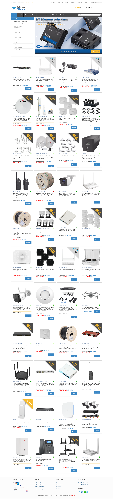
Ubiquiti (20, 14)
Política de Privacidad (39, 490)
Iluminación (17, 32)
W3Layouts (72, 495)
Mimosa (41, 14)
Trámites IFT (80, 2)
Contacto (64, 14)
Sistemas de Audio (18, 37)
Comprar (28, 88)
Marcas (66, 2)
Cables (15, 42)
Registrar (53, 2)
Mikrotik (27, 14)
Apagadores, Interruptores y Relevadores (20, 27)
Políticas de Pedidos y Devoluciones (39, 487)
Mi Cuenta (91, 2)
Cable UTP (17, 49)
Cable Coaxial (18, 44)
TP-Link (34, 14)
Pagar (86, 2)
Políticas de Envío (38, 482)
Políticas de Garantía (39, 484)
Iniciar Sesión (60, 2)
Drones (16, 30)
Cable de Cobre (18, 47)
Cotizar (97, 311)
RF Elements (56, 14)
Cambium (48, 14)
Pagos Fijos (72, 2)
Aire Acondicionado (18, 23)
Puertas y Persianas (18, 35)
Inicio (14, 14)
